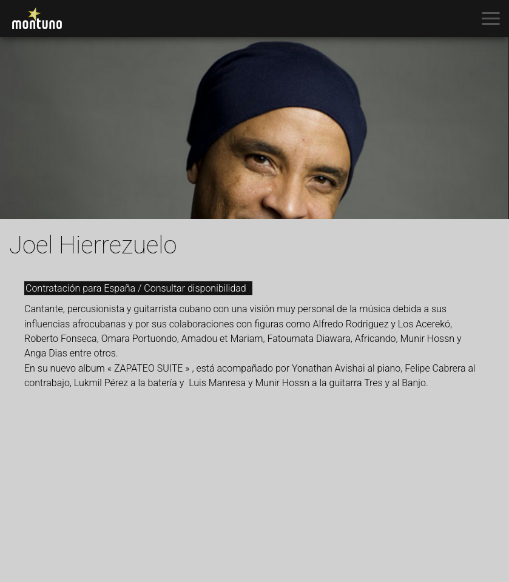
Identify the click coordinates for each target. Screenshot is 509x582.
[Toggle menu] (491, 18)
